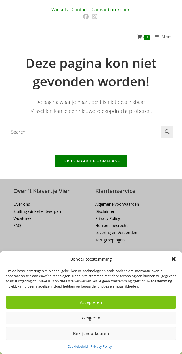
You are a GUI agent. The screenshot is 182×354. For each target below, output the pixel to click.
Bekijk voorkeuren (91, 333)
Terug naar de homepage (91, 161)
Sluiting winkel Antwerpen (37, 211)
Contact (80, 10)
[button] (173, 259)
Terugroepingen (110, 240)
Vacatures (22, 218)
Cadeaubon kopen (111, 10)
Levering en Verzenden (116, 232)
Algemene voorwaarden (117, 204)
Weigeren (91, 318)
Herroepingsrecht (111, 225)
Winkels (59, 10)
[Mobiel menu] (162, 37)
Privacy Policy (101, 346)
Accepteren (91, 302)
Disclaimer (104, 211)
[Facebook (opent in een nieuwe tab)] (86, 17)
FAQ (17, 225)
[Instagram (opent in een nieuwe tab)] (94, 17)
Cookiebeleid (77, 346)
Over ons (21, 204)
